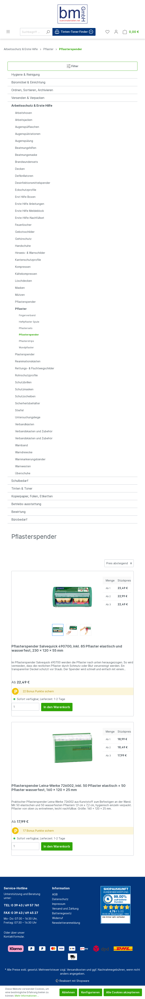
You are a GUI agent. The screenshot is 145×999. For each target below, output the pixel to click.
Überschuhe (22, 473)
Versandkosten (76, 969)
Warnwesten (23, 466)
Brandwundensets (26, 161)
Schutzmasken (24, 389)
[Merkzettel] (107, 31)
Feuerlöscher (23, 224)
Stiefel (19, 410)
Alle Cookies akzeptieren (123, 992)
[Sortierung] (119, 563)
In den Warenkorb (57, 707)
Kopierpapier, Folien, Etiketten (32, 496)
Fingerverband (27, 315)
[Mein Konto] (116, 31)
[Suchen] (48, 32)
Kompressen (23, 266)
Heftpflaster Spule (29, 321)
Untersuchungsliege (27, 417)
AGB (55, 894)
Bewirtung (18, 512)
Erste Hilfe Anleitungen (29, 203)
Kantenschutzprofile (28, 259)
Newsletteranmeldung (66, 922)
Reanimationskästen (27, 361)
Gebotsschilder (25, 231)
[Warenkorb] (130, 32)
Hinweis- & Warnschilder (30, 252)
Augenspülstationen (27, 133)
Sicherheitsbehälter (27, 403)
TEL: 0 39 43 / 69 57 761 (21, 905)
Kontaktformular (14, 936)
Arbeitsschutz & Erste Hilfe (31, 105)
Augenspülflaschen (27, 126)
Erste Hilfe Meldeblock (29, 210)
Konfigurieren (90, 992)
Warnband (21, 445)
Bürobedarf (19, 519)
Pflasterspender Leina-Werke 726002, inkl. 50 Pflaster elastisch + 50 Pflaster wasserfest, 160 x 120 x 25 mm (69, 788)
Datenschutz (60, 899)
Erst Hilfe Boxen (25, 196)
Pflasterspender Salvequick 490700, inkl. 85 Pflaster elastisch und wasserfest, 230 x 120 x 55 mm (67, 648)
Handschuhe (23, 245)
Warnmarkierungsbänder (30, 459)
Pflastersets (25, 328)
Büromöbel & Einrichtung (28, 82)
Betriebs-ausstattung (26, 504)
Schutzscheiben (25, 396)
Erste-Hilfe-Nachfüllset (29, 217)
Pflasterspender (25, 301)
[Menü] (8, 31)
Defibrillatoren (24, 175)
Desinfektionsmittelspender (32, 182)
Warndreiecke (23, 452)
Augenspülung (24, 140)
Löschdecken (23, 280)
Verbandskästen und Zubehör (33, 438)
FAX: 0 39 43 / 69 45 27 (21, 913)
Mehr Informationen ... (27, 995)
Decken (20, 168)
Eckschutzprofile (25, 189)
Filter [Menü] (72, 65)
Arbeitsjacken (23, 119)
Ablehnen (68, 992)
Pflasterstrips (26, 341)
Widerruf (57, 918)
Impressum (58, 903)
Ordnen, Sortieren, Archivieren (32, 90)
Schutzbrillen (23, 382)
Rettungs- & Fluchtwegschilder (34, 368)
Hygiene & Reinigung (25, 74)
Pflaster (21, 308)
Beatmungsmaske (26, 154)
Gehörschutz (23, 238)
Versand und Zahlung (65, 908)
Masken (20, 287)
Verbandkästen (24, 424)
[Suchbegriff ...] (32, 32)
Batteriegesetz (62, 913)
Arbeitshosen (23, 112)
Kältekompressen (26, 273)
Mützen (20, 294)
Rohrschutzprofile (26, 375)
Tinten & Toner (21, 488)
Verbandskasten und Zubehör (33, 431)
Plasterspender (25, 354)
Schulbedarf (19, 481)
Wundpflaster (26, 347)
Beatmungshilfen (25, 147)
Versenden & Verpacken (27, 98)
